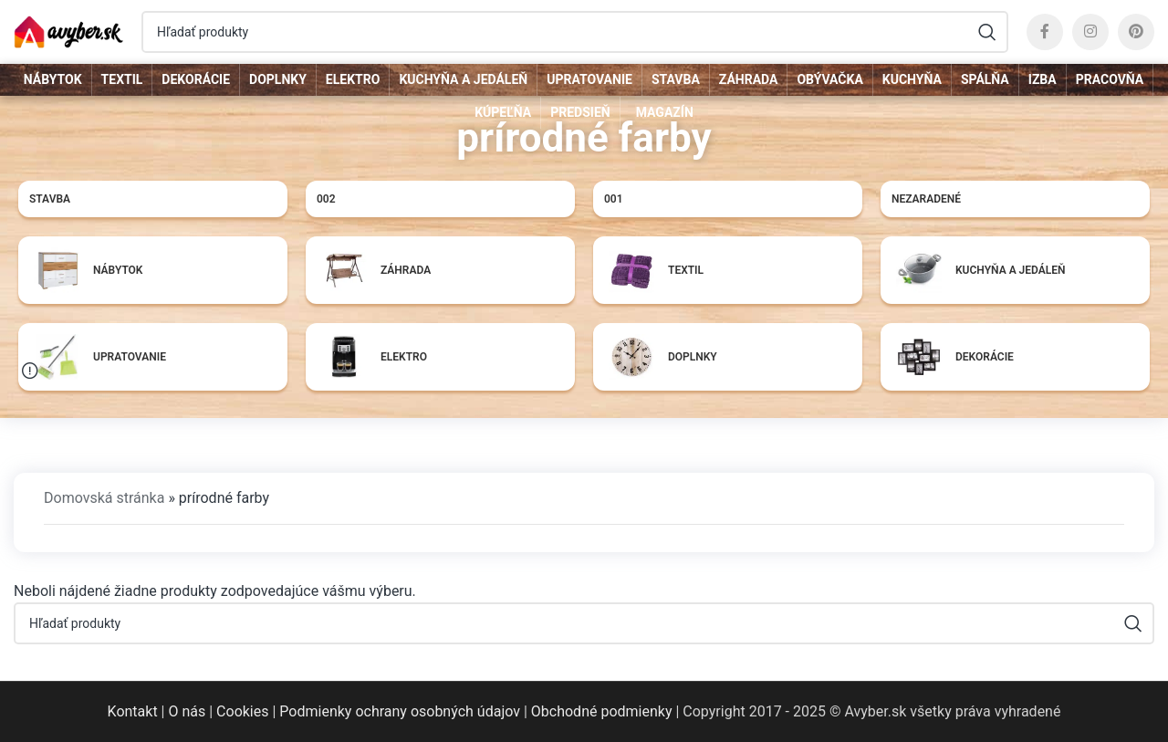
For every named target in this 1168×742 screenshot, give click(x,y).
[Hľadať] (574, 32)
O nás (186, 711)
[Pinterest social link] (1136, 32)
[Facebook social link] (1045, 32)
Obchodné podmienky (602, 711)
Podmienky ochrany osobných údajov (399, 711)
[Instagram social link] (1090, 32)
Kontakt (133, 711)
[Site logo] (68, 30)
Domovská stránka (104, 498)
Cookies (242, 711)
